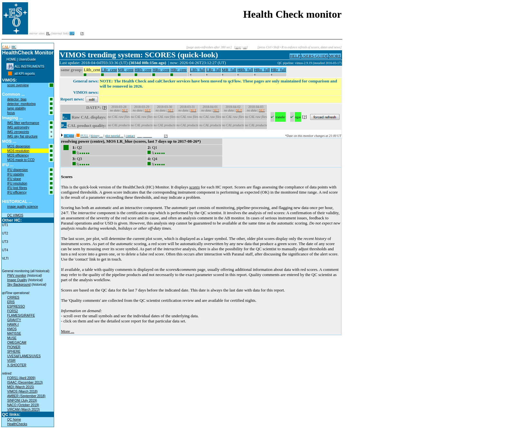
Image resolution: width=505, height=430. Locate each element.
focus (11, 113)
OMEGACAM (16, 342)
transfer (280, 117)
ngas (298, 117)
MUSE (11, 338)
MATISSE (14, 333)
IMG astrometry (18, 127)
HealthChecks (17, 424)
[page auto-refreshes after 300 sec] (209, 47)
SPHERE (13, 351)
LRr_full (213, 69)
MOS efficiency (18, 155)
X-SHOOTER (16, 365)
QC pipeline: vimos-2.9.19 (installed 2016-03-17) (310, 63)
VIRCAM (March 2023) (23, 409)
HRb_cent (143, 69)
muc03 (273, 63)
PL (48, 33)
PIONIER (13, 347)
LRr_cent (109, 69)
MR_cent (125, 69)
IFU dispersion (17, 170)
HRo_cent (160, 69)
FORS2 (12, 311)
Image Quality (17, 280)
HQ (72, 33)
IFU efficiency (16, 192)
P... (64, 125)
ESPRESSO (16, 306)
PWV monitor (16, 275)
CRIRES (13, 297)
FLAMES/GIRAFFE (21, 315)
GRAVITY (14, 320)
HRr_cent (178, 69)
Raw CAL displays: (88, 117)
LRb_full (197, 69)
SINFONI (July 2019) (22, 400)
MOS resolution (18, 151)
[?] (165, 136)
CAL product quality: (87, 125)
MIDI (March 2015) (20, 387)
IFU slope (14, 179)
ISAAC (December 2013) (25, 382)
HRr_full (278, 69)
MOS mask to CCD (20, 160)
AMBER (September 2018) (26, 396)
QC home (14, 419)
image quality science (22, 206)
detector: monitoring (21, 104)
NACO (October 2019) (23, 405)
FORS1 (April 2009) (21, 378)
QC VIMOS (15, 215)
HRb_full (245, 69)
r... (64, 117)
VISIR (11, 360)
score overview (18, 85)
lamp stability (16, 108)
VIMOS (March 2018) (22, 391)
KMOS (11, 329)
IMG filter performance (23, 123)
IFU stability (15, 174)
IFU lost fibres (17, 188)
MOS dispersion (18, 146)
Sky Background (19, 284)
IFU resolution (17, 183)
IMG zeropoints (18, 132)
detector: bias (16, 99)
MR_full (229, 69)
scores (194, 187)
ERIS (10, 302)
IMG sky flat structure (22, 136)
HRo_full (262, 69)
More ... (67, 331)
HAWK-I (13, 324)
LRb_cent (92, 69)
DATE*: (93, 107)
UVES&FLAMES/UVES (24, 356)
